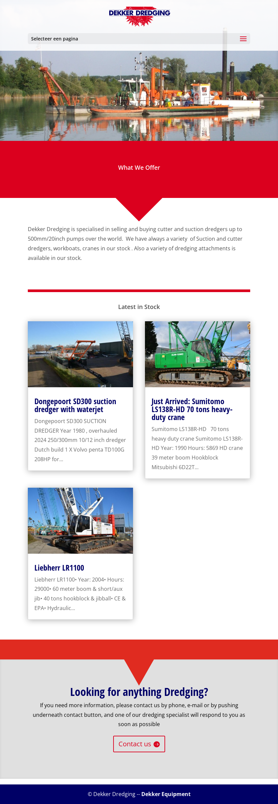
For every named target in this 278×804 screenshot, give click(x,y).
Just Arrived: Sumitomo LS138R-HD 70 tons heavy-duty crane (192, 409)
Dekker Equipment (166, 794)
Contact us (134, 743)
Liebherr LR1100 (59, 567)
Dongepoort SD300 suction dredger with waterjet (75, 405)
